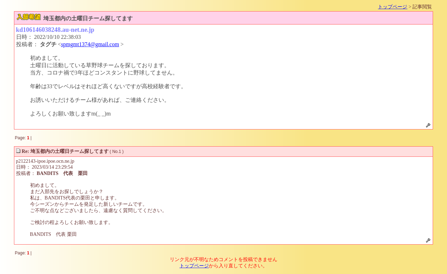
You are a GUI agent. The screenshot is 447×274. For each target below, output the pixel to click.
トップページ (392, 6)
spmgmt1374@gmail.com (90, 44)
